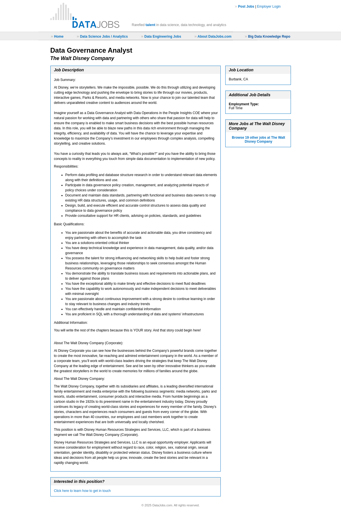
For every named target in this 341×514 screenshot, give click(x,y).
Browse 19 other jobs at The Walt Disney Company (258, 140)
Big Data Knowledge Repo (269, 36)
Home (58, 36)
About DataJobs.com (214, 36)
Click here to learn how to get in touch (82, 491)
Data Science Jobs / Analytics (104, 36)
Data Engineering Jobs (162, 36)
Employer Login (268, 6)
